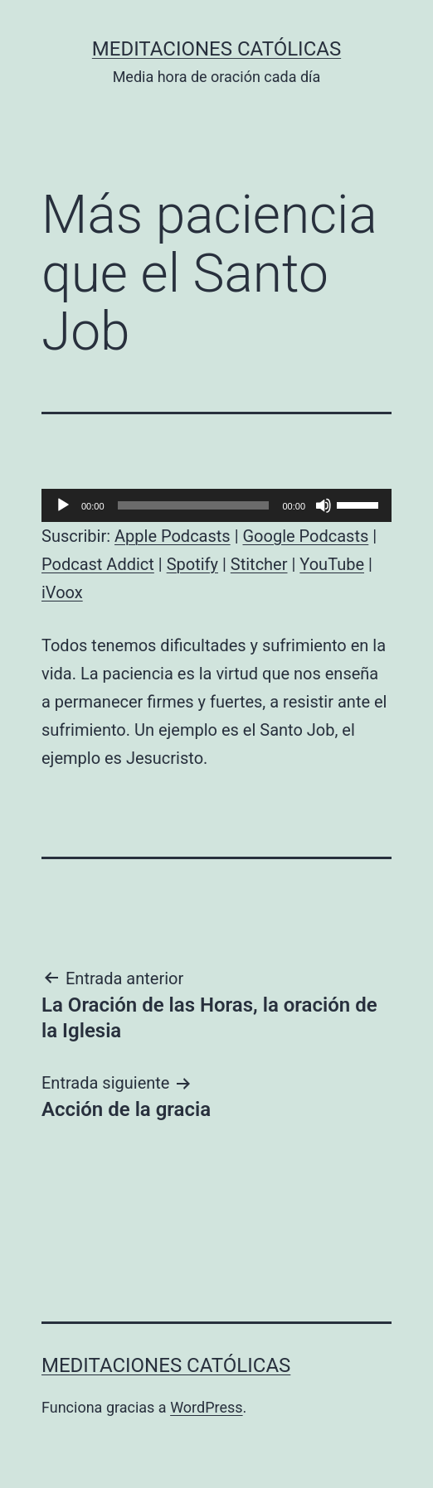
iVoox (62, 592)
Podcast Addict (97, 564)
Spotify (192, 564)
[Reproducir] (63, 505)
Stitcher (259, 564)
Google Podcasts (305, 536)
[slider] (194, 505)
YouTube (331, 564)
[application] (216, 505)
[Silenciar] (323, 505)
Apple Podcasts (172, 536)
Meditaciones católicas (216, 48)
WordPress (206, 1407)
